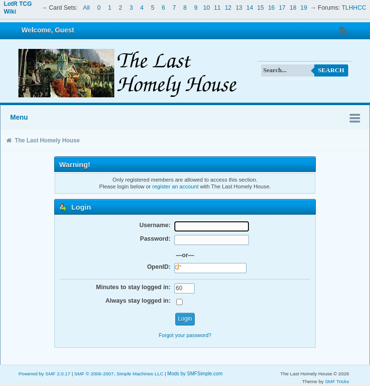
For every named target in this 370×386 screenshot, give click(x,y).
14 (250, 7)
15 (260, 7)
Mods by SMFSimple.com (195, 373)
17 (282, 7)
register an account (175, 186)
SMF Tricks (337, 381)
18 (293, 7)
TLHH (350, 7)
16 (271, 7)
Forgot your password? (185, 335)
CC (361, 7)
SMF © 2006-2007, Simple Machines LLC (118, 373)
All (86, 7)
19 (303, 7)
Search (331, 70)
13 (238, 7)
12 (228, 7)
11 (217, 7)
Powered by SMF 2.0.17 (44, 373)
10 (206, 7)
